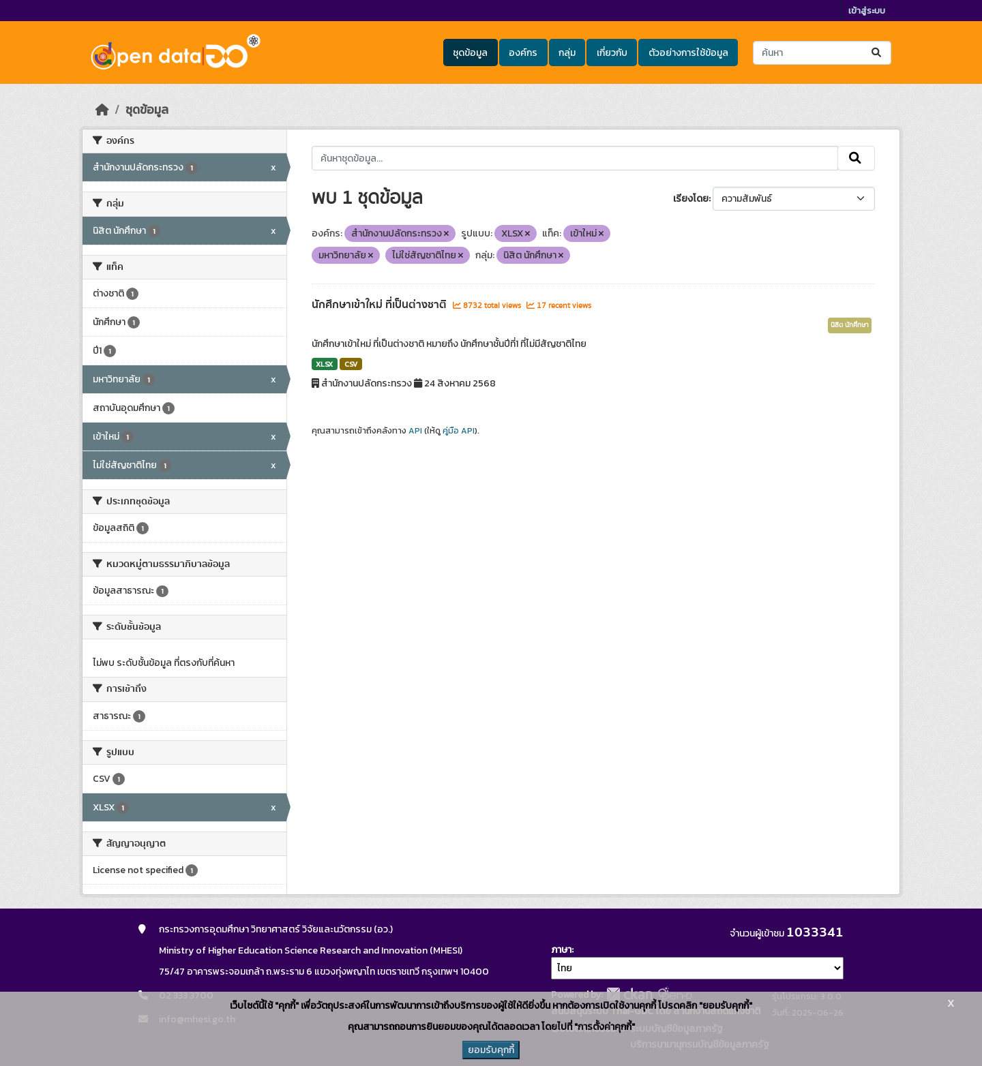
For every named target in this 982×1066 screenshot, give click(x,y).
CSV (350, 364)
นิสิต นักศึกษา (850, 325)
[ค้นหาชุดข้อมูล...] (822, 53)
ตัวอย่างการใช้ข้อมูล (688, 53)
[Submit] (877, 53)
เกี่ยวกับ (612, 53)
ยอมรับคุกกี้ (491, 1050)
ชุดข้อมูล (470, 53)
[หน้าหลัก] (102, 110)
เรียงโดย (691, 199)
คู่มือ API (459, 431)
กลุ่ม (567, 53)
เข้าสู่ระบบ (866, 10)
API (415, 431)
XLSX (324, 364)
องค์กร (523, 53)
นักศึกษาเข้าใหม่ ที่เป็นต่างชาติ (380, 305)
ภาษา (561, 950)
